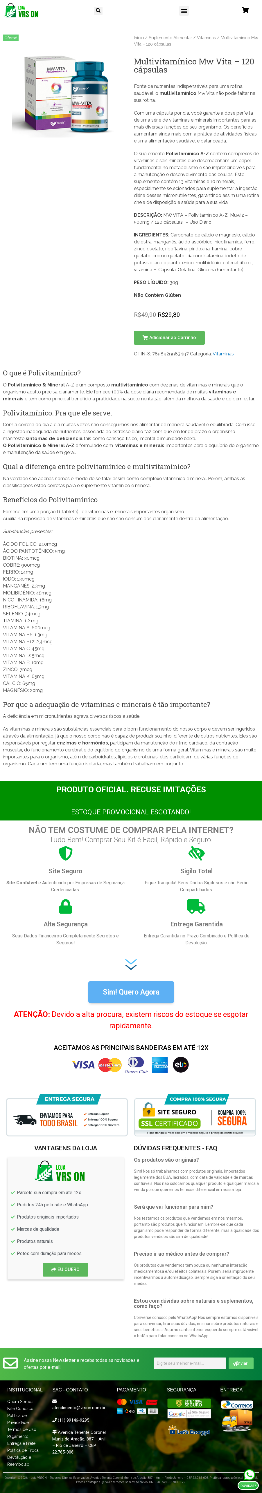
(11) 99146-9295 (73, 1420)
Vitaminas (206, 37)
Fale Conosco (20, 1408)
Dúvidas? (248, 1486)
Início (139, 37)
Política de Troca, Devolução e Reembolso (23, 1457)
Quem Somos (20, 1401)
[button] (98, 11)
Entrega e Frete (21, 1443)
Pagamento (17, 1436)
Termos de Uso (21, 1429)
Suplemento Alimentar (170, 37)
